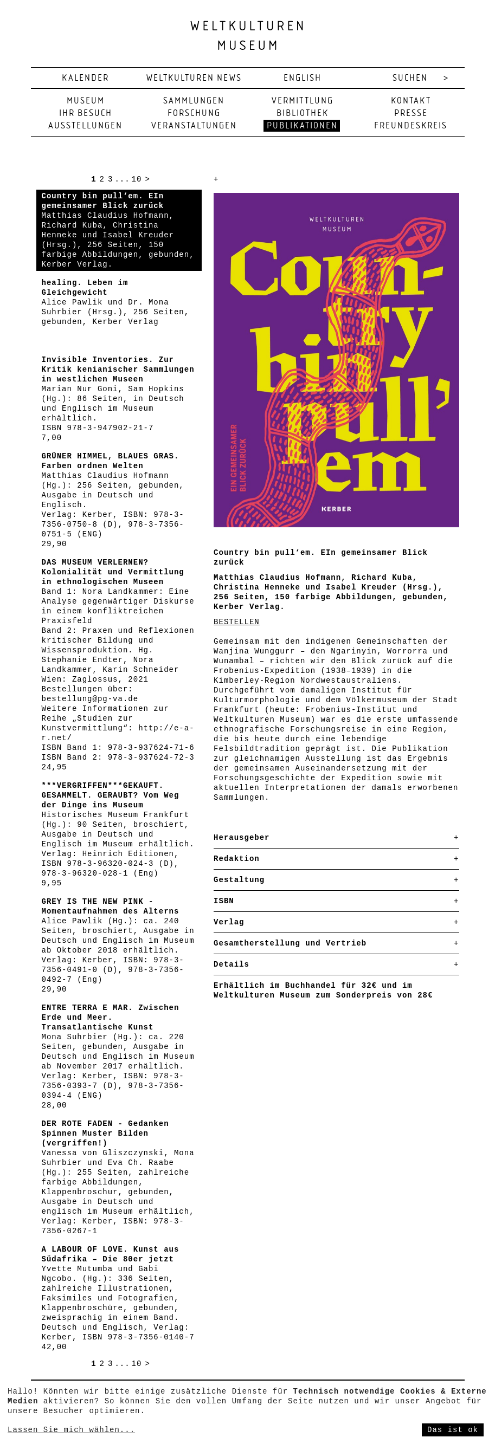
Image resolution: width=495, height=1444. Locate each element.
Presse (411, 113)
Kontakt (411, 101)
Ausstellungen (85, 126)
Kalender (85, 78)
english (303, 78)
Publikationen (302, 126)
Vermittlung (302, 101)
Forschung (194, 113)
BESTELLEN (237, 622)
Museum (86, 101)
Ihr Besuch (85, 113)
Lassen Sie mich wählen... (71, 1430)
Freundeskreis (410, 126)
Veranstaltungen (194, 126)
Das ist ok (452, 1430)
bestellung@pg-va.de (90, 699)
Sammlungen (193, 101)
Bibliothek (303, 113)
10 (137, 179)
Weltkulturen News (194, 78)
